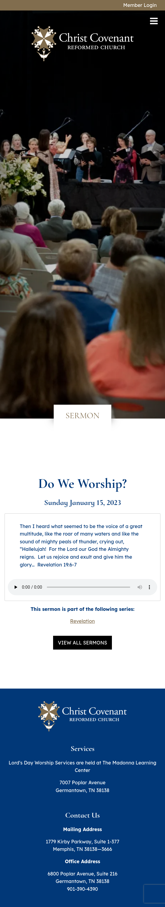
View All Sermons (82, 643)
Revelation (82, 621)
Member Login (140, 5)
